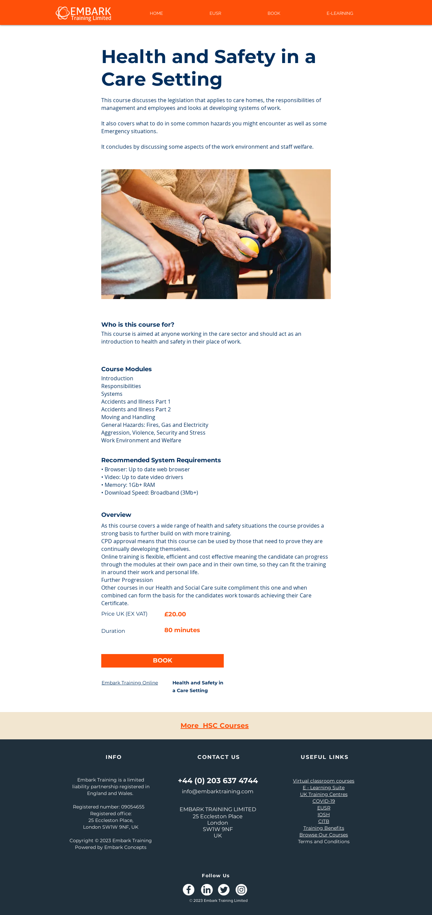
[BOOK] (162, 661)
